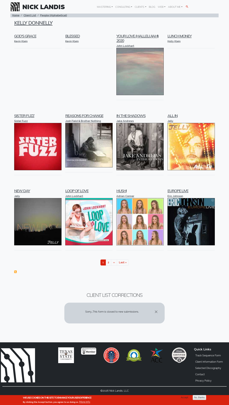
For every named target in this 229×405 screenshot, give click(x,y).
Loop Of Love (76, 190)
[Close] (156, 311)
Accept (184, 397)
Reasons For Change (84, 115)
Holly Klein (174, 41)
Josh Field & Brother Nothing (83, 121)
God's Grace (25, 36)
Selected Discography (208, 368)
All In (172, 115)
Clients (139, 6)
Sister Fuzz (24, 115)
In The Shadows (131, 115)
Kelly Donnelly (33, 23)
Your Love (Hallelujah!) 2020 (137, 38)
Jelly (170, 121)
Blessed (72, 36)
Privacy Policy (203, 380)
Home (15, 15)
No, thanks (199, 397)
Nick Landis (43, 7)
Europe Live (177, 190)
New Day (22, 190)
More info (84, 402)
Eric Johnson (175, 196)
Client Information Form (209, 361)
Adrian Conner (125, 196)
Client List (29, 15)
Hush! (121, 190)
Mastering (104, 6)
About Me (174, 6)
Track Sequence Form (208, 355)
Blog (152, 6)
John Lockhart (125, 45)
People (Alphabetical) (53, 15)
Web (161, 6)
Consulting (122, 6)
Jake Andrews (125, 121)
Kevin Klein (21, 41)
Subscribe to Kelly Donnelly (15, 272)
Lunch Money (179, 36)
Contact (200, 374)
